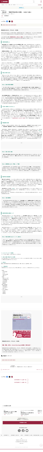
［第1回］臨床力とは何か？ (6, 369)
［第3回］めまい (38, 369)
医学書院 (4, 1)
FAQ (10, 411)
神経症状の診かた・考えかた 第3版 (16, 36)
